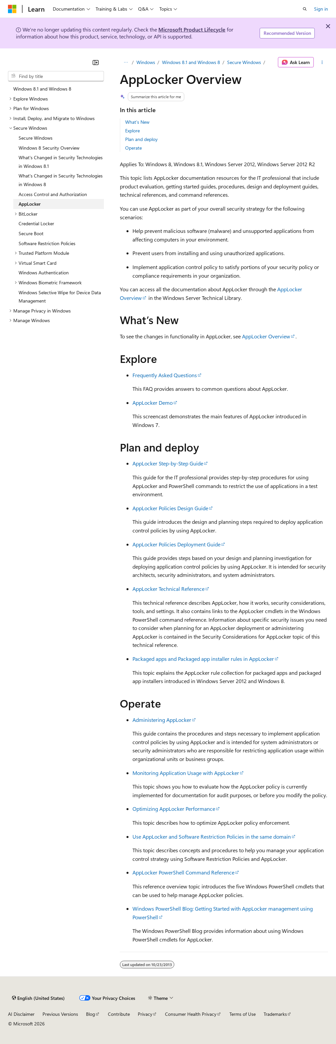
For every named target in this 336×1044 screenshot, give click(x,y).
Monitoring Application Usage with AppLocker (185, 772)
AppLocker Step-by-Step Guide (167, 463)
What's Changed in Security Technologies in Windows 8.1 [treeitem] (61, 161)
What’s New (137, 122)
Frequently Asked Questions (164, 375)
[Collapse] (95, 62)
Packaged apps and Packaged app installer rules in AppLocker (203, 658)
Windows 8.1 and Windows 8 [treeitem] (42, 89)
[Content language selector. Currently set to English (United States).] (38, 998)
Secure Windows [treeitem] (35, 138)
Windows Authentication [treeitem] (44, 272)
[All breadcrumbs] (125, 62)
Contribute (119, 1014)
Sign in (321, 9)
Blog (90, 1014)
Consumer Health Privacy (190, 1014)
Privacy (145, 1014)
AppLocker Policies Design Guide (170, 508)
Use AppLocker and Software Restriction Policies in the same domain (211, 836)
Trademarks (275, 1014)
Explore (132, 130)
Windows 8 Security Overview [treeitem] (49, 148)
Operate (133, 148)
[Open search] (304, 9)
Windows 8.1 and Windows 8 (191, 62)
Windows (145, 62)
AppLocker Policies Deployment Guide (176, 544)
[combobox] (56, 76)
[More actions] (322, 62)
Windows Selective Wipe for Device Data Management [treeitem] (60, 296)
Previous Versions (60, 1014)
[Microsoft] (12, 9)
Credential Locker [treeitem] (36, 223)
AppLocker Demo (152, 402)
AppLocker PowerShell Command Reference (183, 872)
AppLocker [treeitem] (30, 204)
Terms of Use (242, 1014)
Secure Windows (244, 62)
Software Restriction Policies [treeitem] (47, 243)
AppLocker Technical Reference (168, 588)
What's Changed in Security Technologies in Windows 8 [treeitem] (61, 180)
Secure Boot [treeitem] (31, 233)
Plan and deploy (141, 139)
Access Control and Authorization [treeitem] (53, 194)
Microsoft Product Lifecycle (191, 29)
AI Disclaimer (21, 1014)
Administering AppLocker (161, 719)
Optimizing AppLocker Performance (173, 808)
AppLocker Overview (266, 336)
